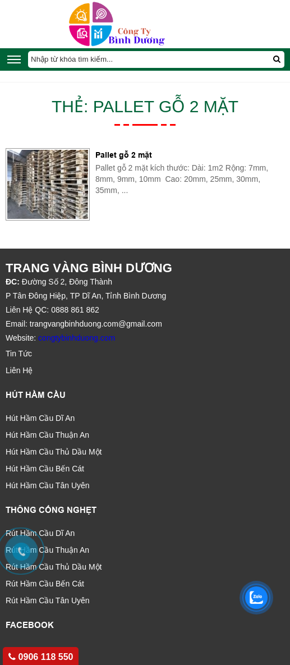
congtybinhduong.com (76, 337)
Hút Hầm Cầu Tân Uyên (48, 485)
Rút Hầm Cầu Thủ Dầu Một (54, 566)
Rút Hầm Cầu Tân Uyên (48, 600)
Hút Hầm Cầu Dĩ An (40, 418)
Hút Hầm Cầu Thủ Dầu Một (54, 451)
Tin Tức (19, 353)
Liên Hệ (19, 370)
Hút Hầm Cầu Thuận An (47, 434)
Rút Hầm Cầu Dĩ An (40, 533)
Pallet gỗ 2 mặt (123, 154)
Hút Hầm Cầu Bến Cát (45, 468)
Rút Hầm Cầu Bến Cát (45, 583)
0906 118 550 (40, 657)
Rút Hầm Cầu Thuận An (47, 549)
